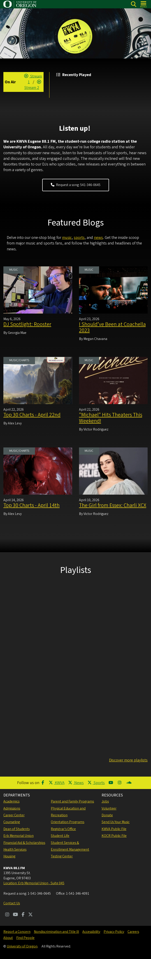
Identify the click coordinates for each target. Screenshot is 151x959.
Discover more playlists (128, 760)
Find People (25, 937)
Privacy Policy (114, 931)
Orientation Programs (67, 821)
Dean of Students (16, 828)
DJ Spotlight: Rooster (27, 324)
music (67, 237)
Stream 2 (33, 84)
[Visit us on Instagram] (7, 914)
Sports (96, 783)
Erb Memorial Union (18, 835)
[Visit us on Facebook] (23, 914)
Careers (133, 931)
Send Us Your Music (116, 821)
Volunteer (109, 808)
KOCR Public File (114, 835)
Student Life (60, 835)
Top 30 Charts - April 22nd (31, 415)
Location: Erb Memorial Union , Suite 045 (33, 883)
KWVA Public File (114, 828)
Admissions (11, 808)
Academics (11, 801)
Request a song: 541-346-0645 (75, 185)
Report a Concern (16, 931)
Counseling (11, 821)
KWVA (57, 783)
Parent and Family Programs (72, 801)
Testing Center (62, 856)
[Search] (133, 4)
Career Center (14, 815)
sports (79, 237)
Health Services (14, 849)
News (76, 783)
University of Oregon (22, 946)
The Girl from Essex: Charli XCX (112, 505)
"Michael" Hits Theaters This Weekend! (110, 418)
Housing (9, 856)
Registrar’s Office (63, 828)
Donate (107, 815)
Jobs (105, 801)
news (98, 237)
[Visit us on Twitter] (30, 914)
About (8, 937)
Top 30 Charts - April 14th (31, 505)
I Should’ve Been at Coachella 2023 (112, 327)
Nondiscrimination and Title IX (56, 931)
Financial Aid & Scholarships (24, 842)
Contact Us (11, 903)
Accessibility (91, 931)
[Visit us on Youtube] (15, 914)
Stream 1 (33, 79)
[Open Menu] (144, 4)
